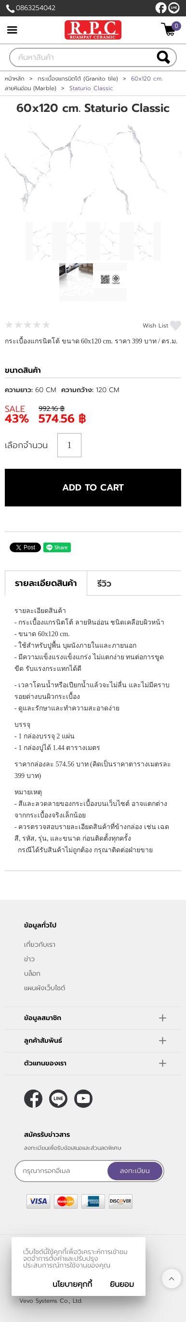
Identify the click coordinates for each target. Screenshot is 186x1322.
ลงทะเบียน (135, 1171)
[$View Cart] (170, 29)
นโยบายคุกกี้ (72, 1284)
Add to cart (93, 487)
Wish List (155, 325)
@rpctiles (174, 8)
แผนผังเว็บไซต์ (44, 988)
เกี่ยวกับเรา (39, 945)
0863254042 (35, 8)
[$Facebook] (161, 8)
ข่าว (29, 959)
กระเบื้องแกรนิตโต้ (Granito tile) (78, 78)
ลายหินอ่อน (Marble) (30, 88)
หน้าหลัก (15, 78)
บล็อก (32, 973)
